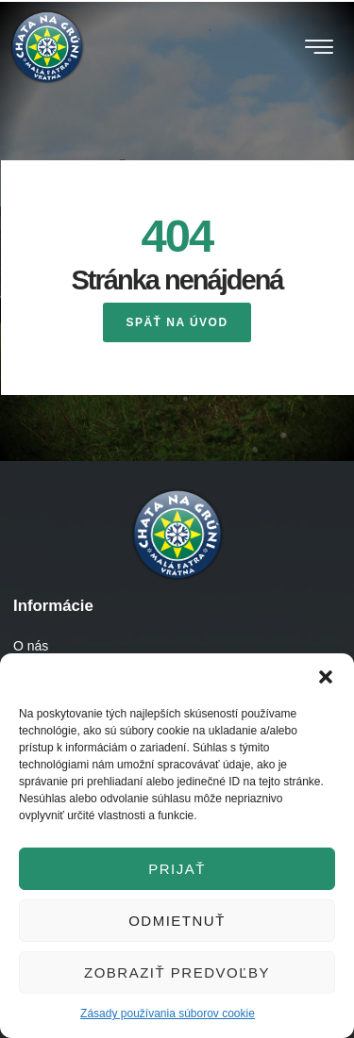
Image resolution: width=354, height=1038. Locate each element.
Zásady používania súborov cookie (167, 1013)
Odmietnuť (177, 921)
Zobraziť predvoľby (177, 972)
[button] (325, 676)
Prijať (177, 869)
